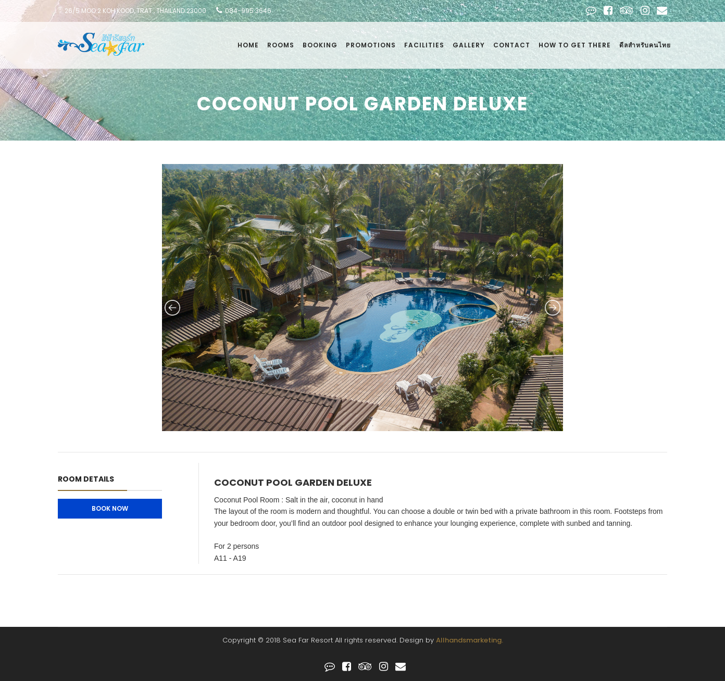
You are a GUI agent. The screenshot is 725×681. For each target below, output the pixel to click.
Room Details (86, 479)
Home (248, 45)
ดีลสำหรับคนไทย (645, 45)
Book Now (110, 508)
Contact (511, 45)
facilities (424, 45)
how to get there (575, 45)
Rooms (280, 45)
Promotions (371, 45)
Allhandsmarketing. (469, 640)
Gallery (469, 45)
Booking (320, 45)
